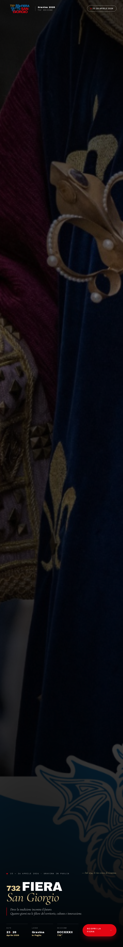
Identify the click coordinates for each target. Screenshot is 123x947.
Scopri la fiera (99, 930)
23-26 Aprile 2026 (102, 9)
